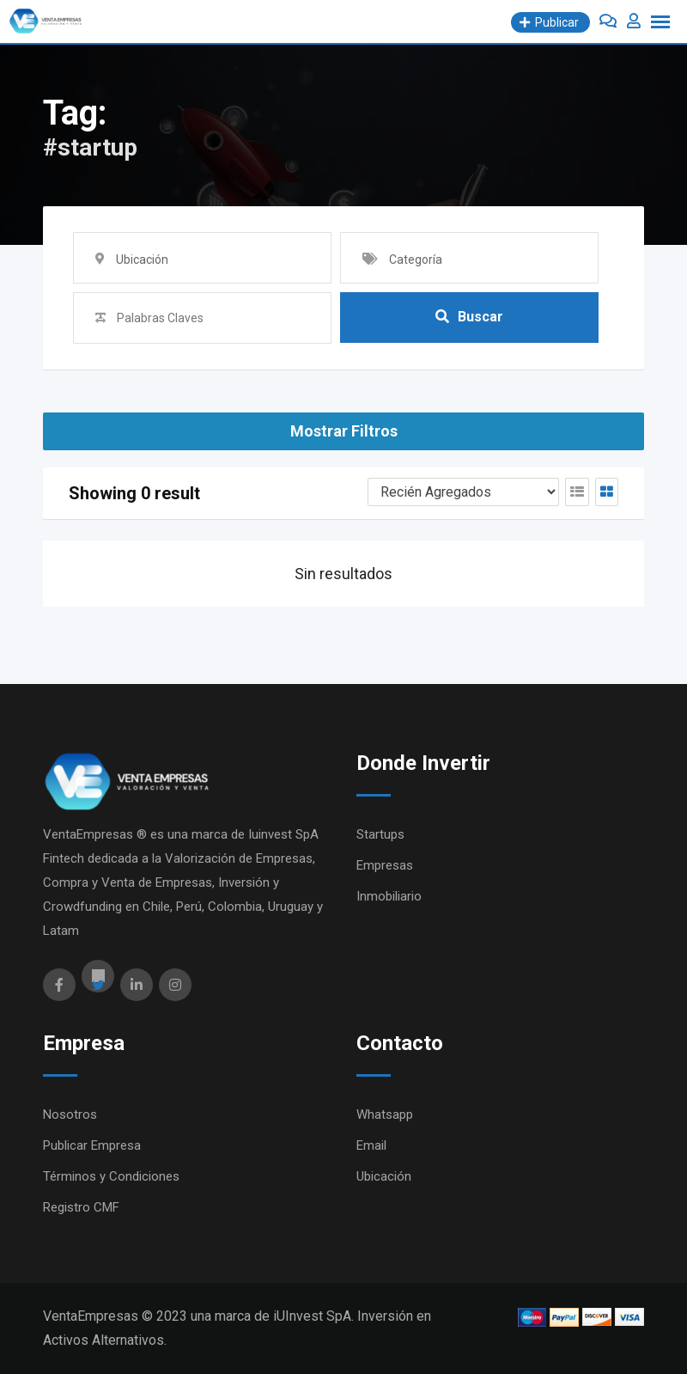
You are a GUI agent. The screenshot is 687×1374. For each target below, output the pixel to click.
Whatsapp (384, 1114)
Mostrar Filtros (344, 431)
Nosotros (70, 1114)
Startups (380, 834)
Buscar (469, 317)
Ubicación (383, 1176)
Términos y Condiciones (111, 1176)
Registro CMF (81, 1207)
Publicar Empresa (92, 1145)
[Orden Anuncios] (463, 492)
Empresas (384, 865)
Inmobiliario (389, 896)
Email (371, 1145)
